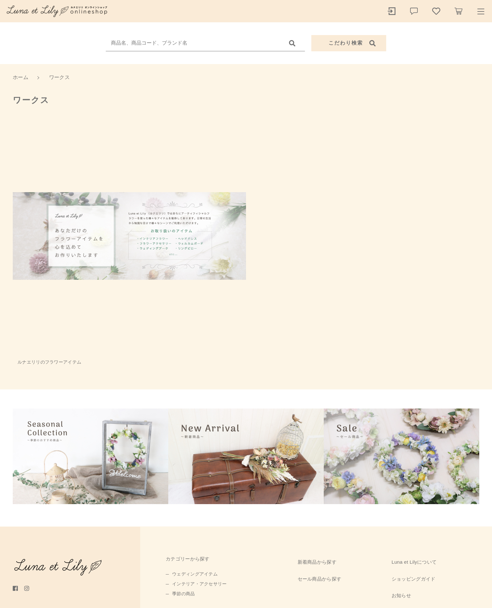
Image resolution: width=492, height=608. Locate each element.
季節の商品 (183, 593)
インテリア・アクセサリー (199, 583)
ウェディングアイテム (195, 573)
